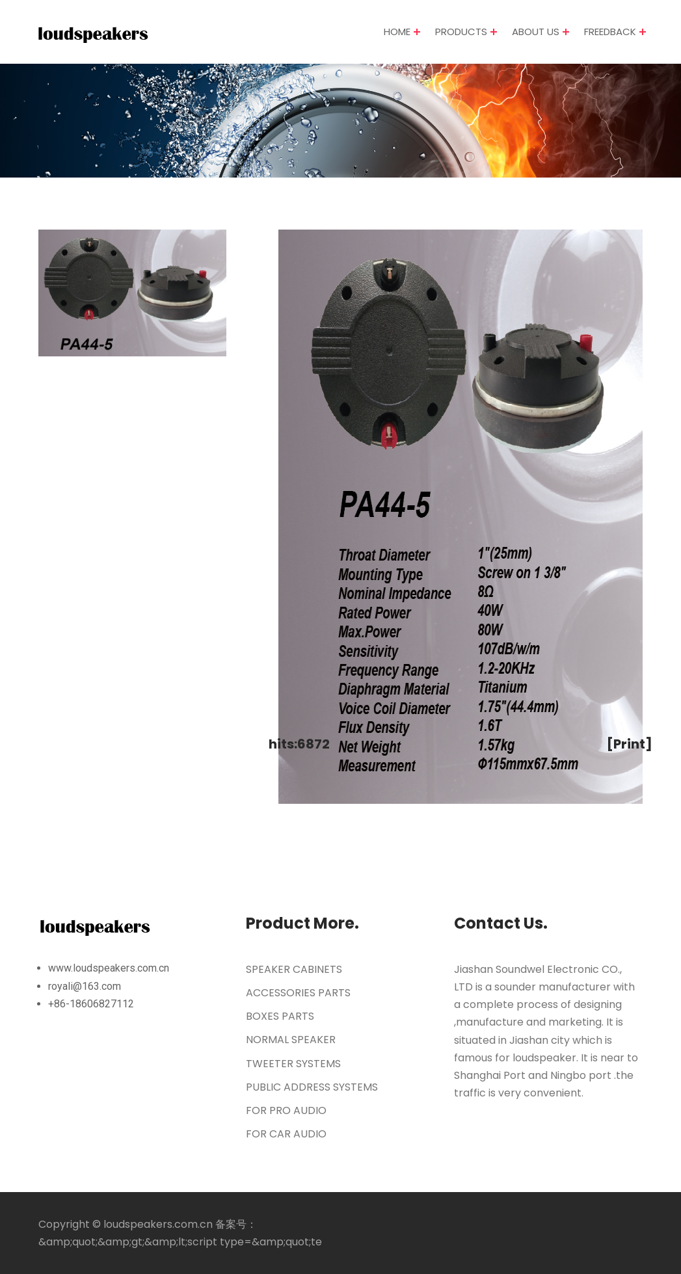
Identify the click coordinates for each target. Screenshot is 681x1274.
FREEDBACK (610, 32)
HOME (397, 32)
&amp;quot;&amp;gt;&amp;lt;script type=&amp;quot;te (180, 1241)
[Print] (629, 744)
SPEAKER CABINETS (294, 969)
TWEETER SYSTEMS (293, 1063)
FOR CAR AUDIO (286, 1133)
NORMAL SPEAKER (291, 1039)
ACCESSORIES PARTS (298, 992)
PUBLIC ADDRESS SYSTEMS (312, 1087)
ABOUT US (535, 32)
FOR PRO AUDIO (286, 1110)
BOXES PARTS (280, 1016)
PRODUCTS (461, 32)
